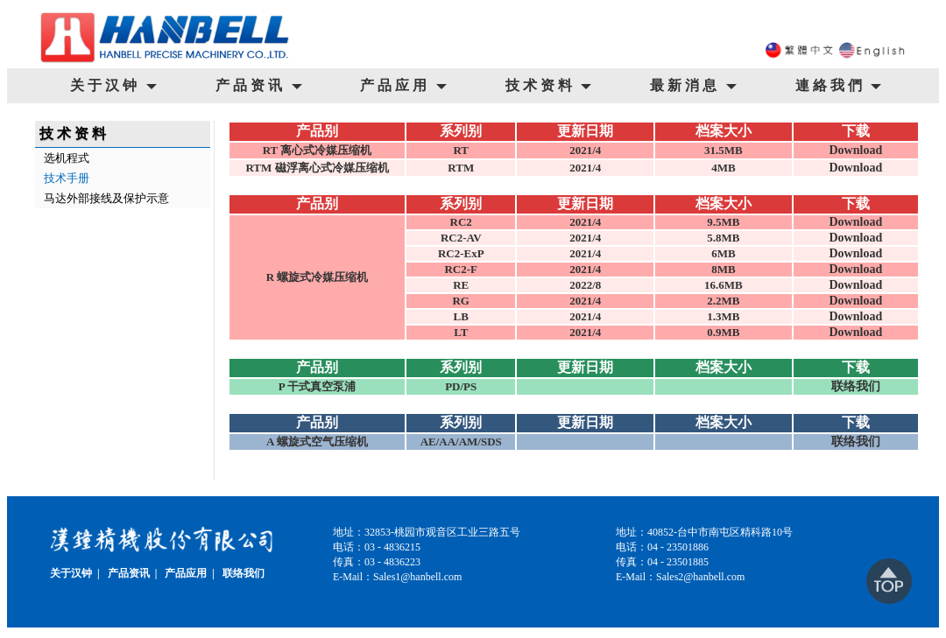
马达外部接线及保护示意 (106, 198)
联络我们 (855, 386)
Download (855, 150)
